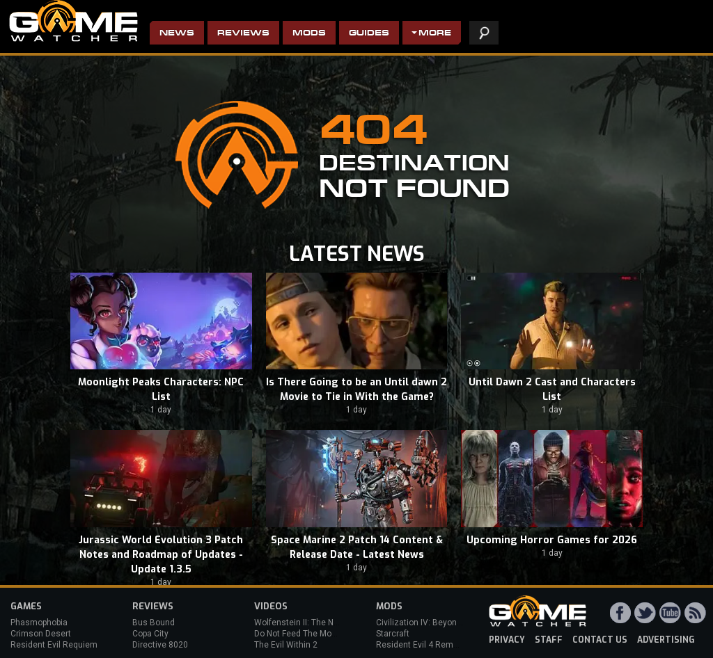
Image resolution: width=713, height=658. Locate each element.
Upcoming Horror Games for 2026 (552, 540)
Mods (309, 34)
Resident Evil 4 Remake (421, 645)
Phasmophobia (39, 622)
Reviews (243, 34)
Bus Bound (153, 622)
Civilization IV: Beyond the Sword (439, 622)
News (176, 34)
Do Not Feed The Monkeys (304, 634)
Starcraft (392, 634)
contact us (599, 639)
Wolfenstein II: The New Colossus (319, 622)
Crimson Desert (40, 634)
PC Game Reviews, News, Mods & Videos (73, 21)
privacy (507, 639)
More (434, 34)
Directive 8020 (160, 645)
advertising (666, 639)
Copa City (150, 634)
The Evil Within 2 (286, 645)
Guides (369, 34)
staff (549, 639)
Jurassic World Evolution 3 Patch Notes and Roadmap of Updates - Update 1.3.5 (161, 554)
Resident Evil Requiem (53, 645)
